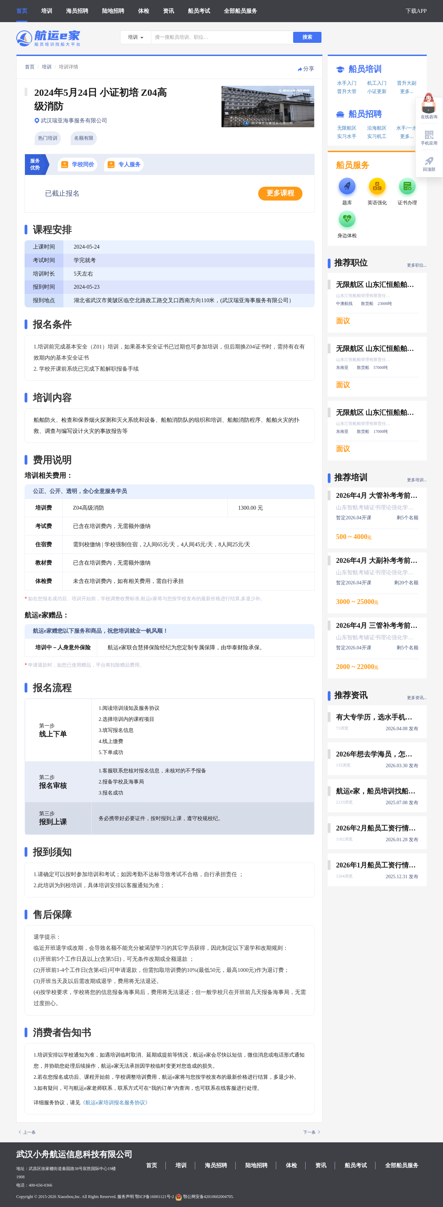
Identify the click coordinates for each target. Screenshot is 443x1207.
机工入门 (377, 83)
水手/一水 (406, 128)
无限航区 (346, 128)
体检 (143, 11)
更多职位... (417, 265)
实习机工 (377, 136)
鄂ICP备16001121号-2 (154, 1196)
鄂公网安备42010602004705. (204, 1196)
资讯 (168, 11)
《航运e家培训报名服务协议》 (115, 1102)
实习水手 (346, 136)
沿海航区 (377, 128)
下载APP (416, 11)
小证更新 (377, 91)
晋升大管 (346, 91)
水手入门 (346, 83)
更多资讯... (417, 697)
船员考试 (199, 11)
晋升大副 (406, 83)
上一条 (27, 1132)
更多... (407, 91)
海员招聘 (77, 11)
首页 (21, 11)
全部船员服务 (240, 11)
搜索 (307, 37)
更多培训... (417, 479)
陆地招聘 (113, 11)
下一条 (311, 1132)
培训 (46, 11)
